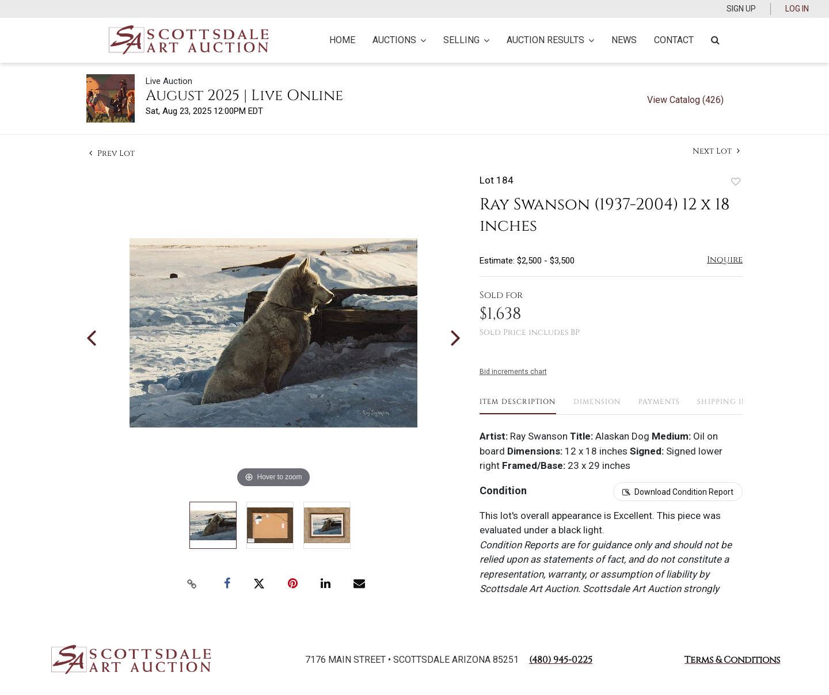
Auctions (399, 40)
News (624, 40)
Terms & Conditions (732, 660)
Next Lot (716, 151)
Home (342, 40)
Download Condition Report (683, 492)
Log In (797, 8)
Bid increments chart (513, 372)
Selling (466, 40)
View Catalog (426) (685, 99)
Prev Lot (112, 153)
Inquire (725, 260)
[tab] (518, 406)
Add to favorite (736, 181)
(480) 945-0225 (560, 660)
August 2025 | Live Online (244, 96)
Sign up (741, 8)
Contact (674, 40)
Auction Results (550, 40)
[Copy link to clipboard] (192, 584)
